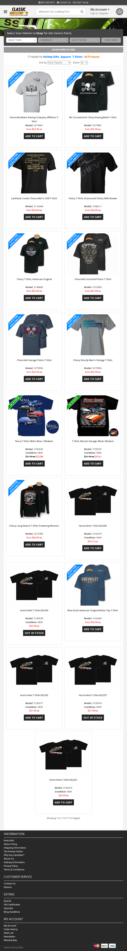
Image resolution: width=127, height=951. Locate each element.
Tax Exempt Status (13, 851)
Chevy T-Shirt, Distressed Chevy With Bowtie (92, 198)
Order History (11, 929)
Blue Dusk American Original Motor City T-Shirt (93, 610)
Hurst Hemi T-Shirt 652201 (63, 779)
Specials (8, 908)
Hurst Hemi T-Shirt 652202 (34, 695)
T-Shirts (77, 56)
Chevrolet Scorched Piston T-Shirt (92, 279)
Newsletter (9, 936)
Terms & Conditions (14, 869)
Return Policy (10, 844)
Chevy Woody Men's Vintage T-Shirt (92, 360)
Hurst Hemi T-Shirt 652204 (34, 610)
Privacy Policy (11, 866)
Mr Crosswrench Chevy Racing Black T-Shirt (92, 117)
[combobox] (21, 40)
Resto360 (9, 840)
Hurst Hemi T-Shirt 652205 (93, 525)
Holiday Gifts (51, 56)
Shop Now (111, 40)
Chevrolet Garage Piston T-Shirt (34, 360)
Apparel (66, 56)
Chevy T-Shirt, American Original (34, 279)
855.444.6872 (47, 2)
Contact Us (64, 2)
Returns (8, 887)
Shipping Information (15, 848)
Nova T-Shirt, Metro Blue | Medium (34, 441)
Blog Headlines (12, 912)
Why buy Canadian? (14, 855)
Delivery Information (14, 862)
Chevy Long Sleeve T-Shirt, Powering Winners (34, 525)
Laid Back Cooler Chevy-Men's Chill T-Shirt (34, 198)
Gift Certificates (12, 904)
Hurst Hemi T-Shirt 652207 (93, 695)
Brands (7, 901)
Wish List (8, 933)
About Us (9, 858)
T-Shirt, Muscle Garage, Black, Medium (93, 441)
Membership (10, 940)
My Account (10, 925)
